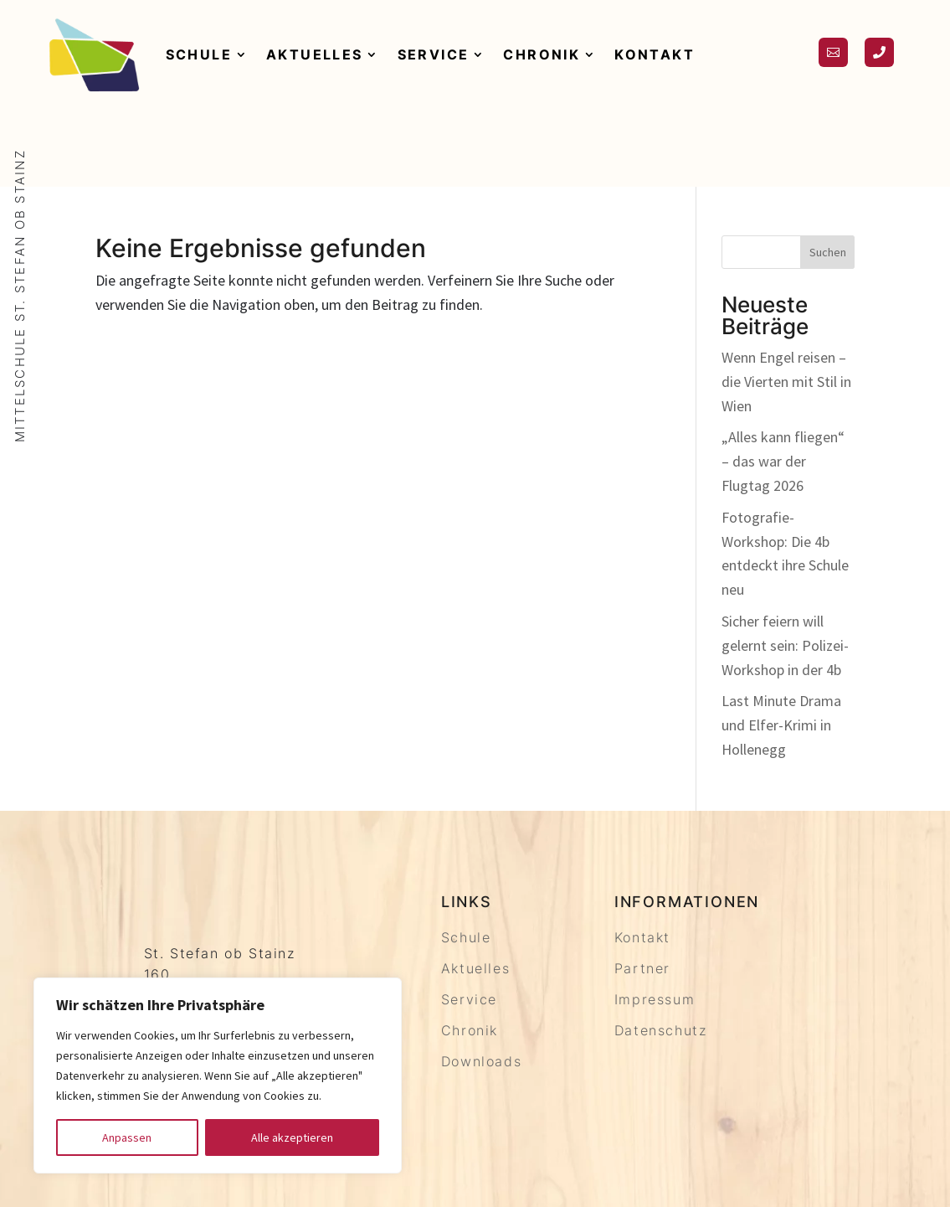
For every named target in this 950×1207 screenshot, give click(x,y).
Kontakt (654, 54)
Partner (642, 968)
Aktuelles (314, 54)
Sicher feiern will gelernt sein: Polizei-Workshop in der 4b (785, 645)
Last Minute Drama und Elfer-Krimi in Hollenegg (781, 725)
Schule (199, 54)
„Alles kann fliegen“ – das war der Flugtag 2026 (783, 461)
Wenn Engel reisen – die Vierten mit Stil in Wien (786, 381)
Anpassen (126, 1137)
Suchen (827, 252)
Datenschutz (660, 1030)
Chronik (541, 54)
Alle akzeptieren (292, 1137)
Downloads (481, 1061)
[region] (217, 1075)
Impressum (654, 999)
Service (434, 54)
